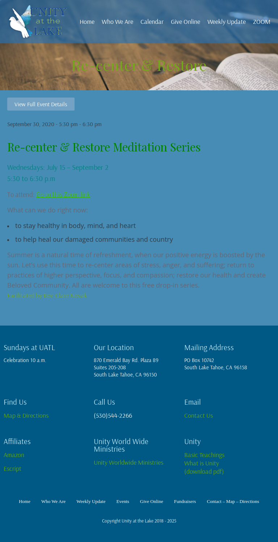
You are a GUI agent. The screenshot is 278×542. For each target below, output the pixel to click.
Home (87, 21)
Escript (14, 468)
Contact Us (198, 415)
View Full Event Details (40, 104)
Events (122, 501)
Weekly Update (226, 21)
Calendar (152, 21)
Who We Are (117, 21)
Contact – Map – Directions (233, 501)
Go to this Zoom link (63, 194)
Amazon (14, 455)
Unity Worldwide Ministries (129, 462)
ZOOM (261, 21)
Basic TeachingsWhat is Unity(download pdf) (204, 463)
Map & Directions (26, 415)
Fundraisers (185, 501)
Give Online (185, 21)
